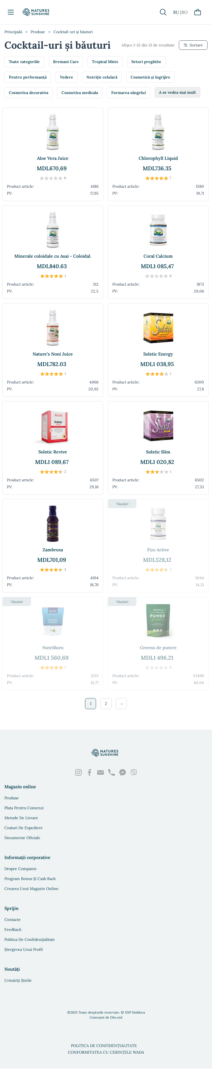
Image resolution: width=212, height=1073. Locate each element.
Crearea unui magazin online (31, 888)
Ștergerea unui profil (23, 949)
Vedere (66, 77)
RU (176, 12)
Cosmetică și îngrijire (150, 77)
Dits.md (116, 1017)
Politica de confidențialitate (29, 939)
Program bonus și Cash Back (30, 878)
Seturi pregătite (146, 61)
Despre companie (20, 868)
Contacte (12, 919)
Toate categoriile (24, 61)
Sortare (193, 45)
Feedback (13, 929)
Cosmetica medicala (80, 92)
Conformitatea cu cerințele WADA (106, 1052)
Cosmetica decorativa (28, 92)
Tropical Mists (105, 61)
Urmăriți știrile (18, 980)
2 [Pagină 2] (106, 703)
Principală (13, 31)
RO (184, 12)
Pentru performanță (28, 77)
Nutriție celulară (101, 77)
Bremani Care (66, 61)
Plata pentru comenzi (24, 807)
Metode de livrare (21, 817)
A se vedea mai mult (177, 92)
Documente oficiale (22, 837)
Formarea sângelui (128, 92)
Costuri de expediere (23, 827)
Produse (38, 31)
